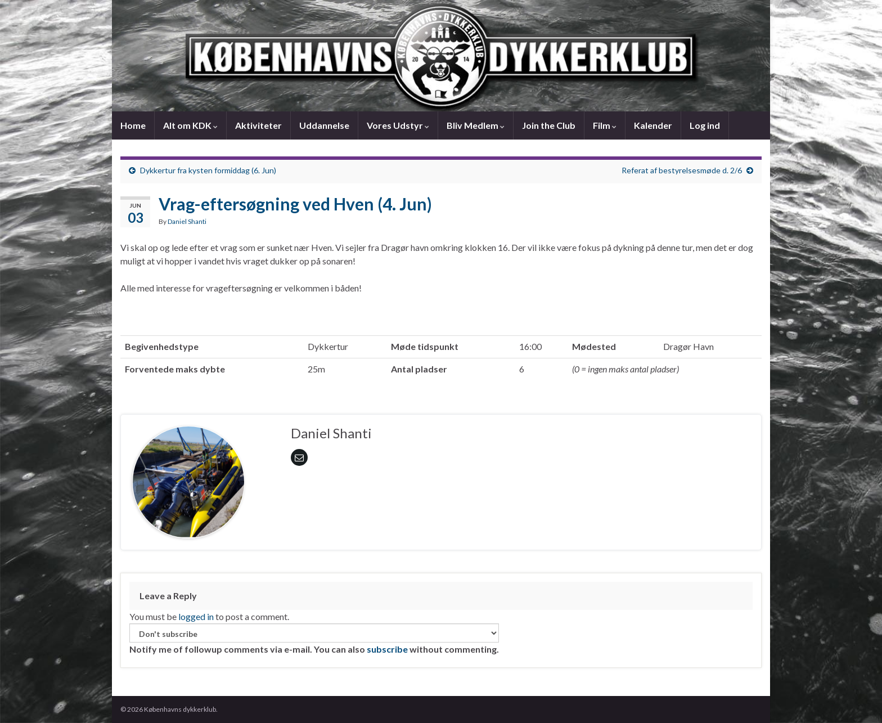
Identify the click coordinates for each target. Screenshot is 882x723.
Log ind (705, 125)
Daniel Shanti (187, 221)
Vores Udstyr (398, 125)
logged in (196, 616)
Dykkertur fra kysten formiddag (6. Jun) (208, 170)
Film (604, 125)
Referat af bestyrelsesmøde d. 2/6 (682, 170)
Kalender (653, 125)
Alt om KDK (190, 125)
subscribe (387, 649)
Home (133, 125)
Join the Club (548, 125)
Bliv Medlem (476, 125)
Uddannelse (324, 125)
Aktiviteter (258, 125)
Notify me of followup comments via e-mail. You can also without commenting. (314, 638)
